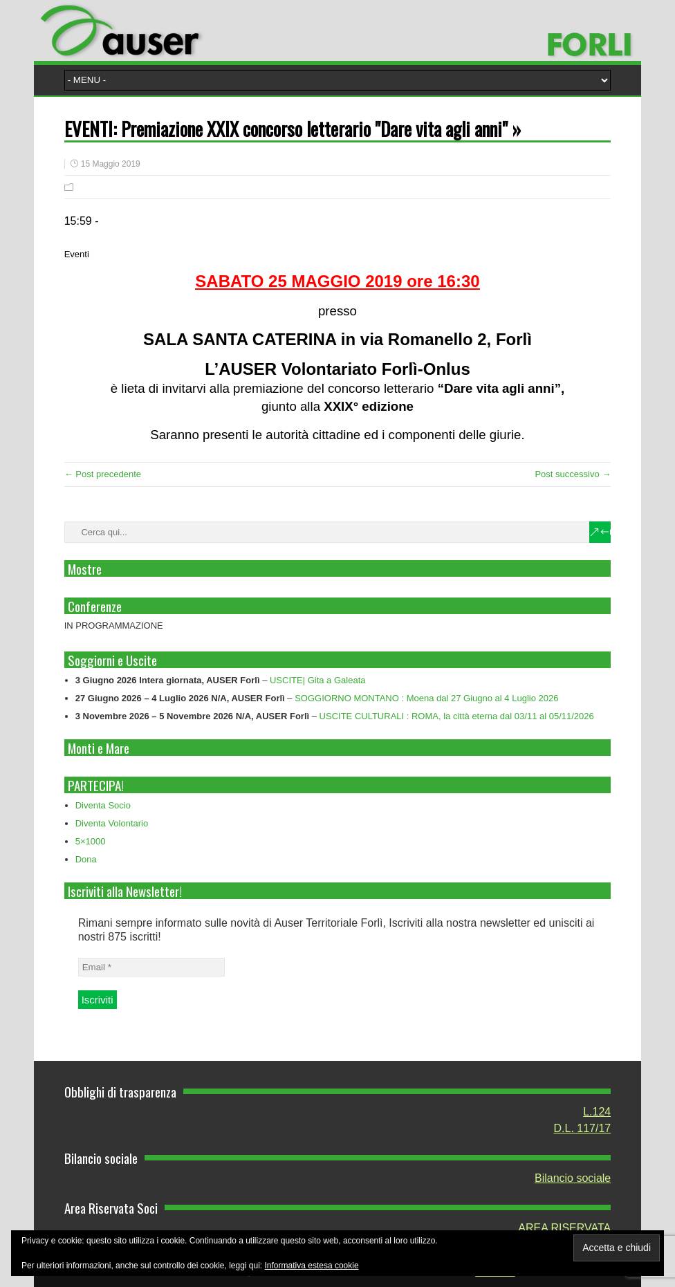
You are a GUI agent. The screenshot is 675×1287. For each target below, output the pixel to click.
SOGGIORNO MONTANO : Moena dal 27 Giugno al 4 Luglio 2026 (426, 698)
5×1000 (90, 841)
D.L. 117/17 (582, 1128)
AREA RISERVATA (564, 1228)
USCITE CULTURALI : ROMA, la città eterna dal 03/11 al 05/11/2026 (457, 716)
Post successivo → (573, 474)
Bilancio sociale (573, 1178)
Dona (86, 859)
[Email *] (151, 967)
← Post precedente (102, 474)
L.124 (597, 1112)
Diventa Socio (103, 805)
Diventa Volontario (112, 823)
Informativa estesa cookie (312, 1265)
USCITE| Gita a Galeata (318, 680)
